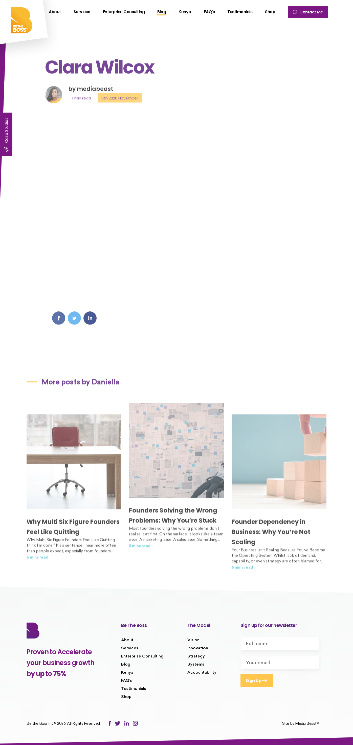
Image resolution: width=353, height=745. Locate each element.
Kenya (185, 12)
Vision (193, 640)
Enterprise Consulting (124, 12)
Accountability (201, 673)
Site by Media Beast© (300, 724)
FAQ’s (209, 12)
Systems (195, 665)
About (55, 12)
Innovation (197, 648)
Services (82, 12)
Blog (161, 12)
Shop (270, 12)
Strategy (196, 656)
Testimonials (239, 12)
